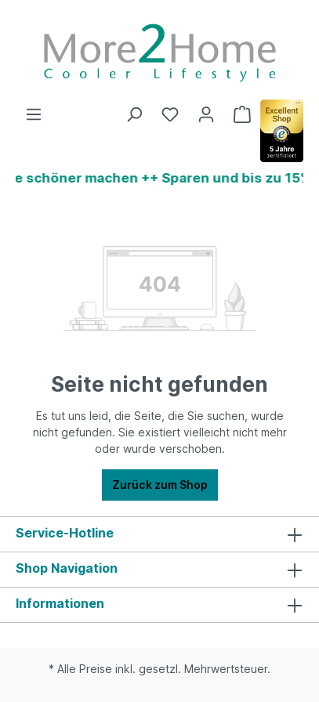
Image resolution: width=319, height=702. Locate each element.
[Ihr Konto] (206, 114)
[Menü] (34, 114)
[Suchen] (134, 114)
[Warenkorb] (242, 114)
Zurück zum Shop (160, 484)
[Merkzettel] (170, 114)
